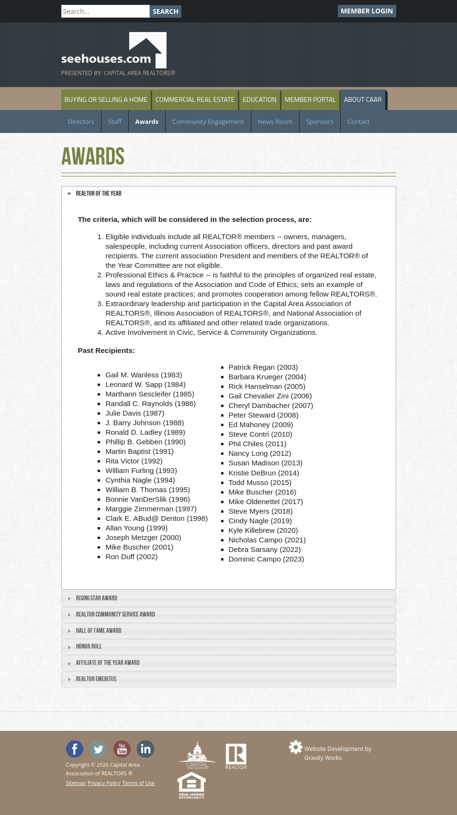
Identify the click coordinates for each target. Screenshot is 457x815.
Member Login (367, 10)
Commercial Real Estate (195, 99)
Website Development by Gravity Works (337, 753)
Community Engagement (208, 121)
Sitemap (76, 782)
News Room (275, 121)
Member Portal (310, 99)
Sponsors (319, 121)
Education (260, 99)
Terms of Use (138, 782)
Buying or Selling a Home (106, 99)
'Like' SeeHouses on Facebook (74, 749)
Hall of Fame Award (99, 631)
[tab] (228, 193)
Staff (115, 121)
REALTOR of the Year (99, 193)
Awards (147, 121)
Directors (81, 121)
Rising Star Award (96, 598)
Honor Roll (89, 646)
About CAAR (363, 99)
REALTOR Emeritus (96, 679)
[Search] (105, 11)
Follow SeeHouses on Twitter (98, 749)
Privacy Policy (104, 782)
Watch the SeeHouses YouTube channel (122, 749)
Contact (358, 121)
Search (165, 11)
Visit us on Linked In (145, 749)
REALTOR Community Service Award (115, 614)
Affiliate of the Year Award (108, 663)
